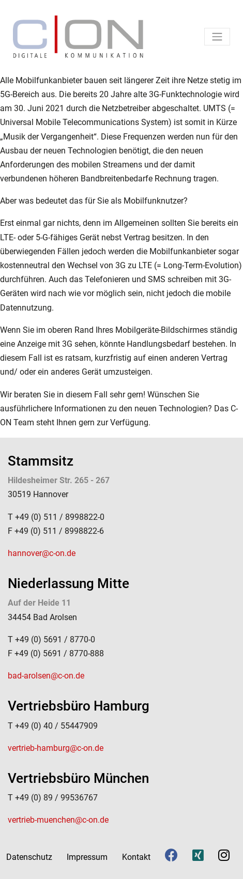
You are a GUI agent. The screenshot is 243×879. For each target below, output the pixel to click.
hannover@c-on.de (41, 553)
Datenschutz (29, 857)
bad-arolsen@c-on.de (46, 676)
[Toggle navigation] (217, 36)
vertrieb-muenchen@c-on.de (58, 820)
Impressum (87, 857)
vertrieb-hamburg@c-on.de (55, 748)
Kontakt (136, 857)
